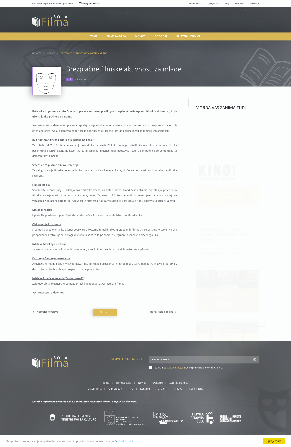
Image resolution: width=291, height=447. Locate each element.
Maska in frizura (42, 210)
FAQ (227, 3)
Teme (93, 36)
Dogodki (160, 36)
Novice (140, 36)
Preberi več (215, 260)
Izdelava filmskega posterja (49, 244)
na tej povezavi (68, 125)
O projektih (212, 3)
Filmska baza (116, 36)
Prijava (235, 22)
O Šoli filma (194, 3)
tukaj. (62, 292)
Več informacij (124, 443)
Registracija (252, 22)
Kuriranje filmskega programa (51, 258)
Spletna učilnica (188, 36)
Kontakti (239, 3)
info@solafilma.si (89, 3)
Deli (104, 312)
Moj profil (239, 17)
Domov (36, 52)
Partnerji (254, 3)
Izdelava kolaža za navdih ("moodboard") (58, 278)
